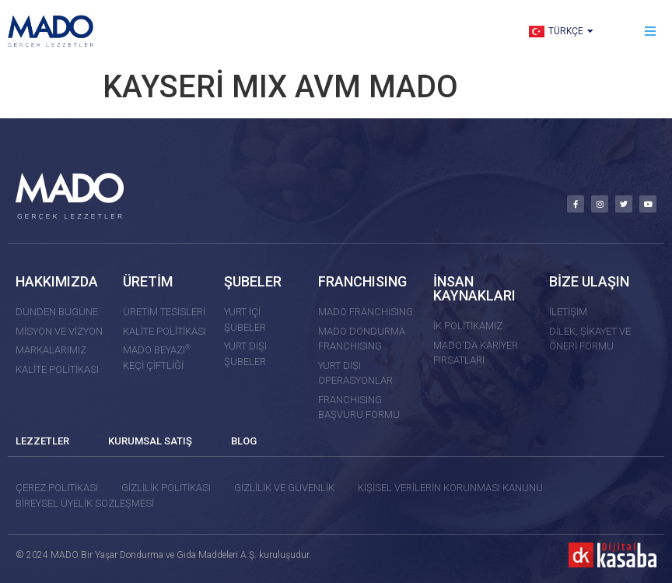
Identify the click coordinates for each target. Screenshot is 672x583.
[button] (650, 31)
